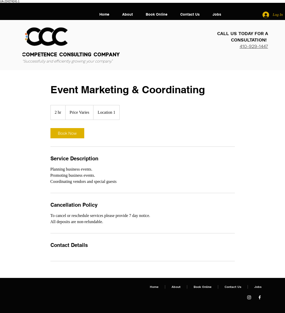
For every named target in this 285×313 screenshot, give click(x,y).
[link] (67, 133)
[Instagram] (249, 297)
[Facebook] (259, 297)
